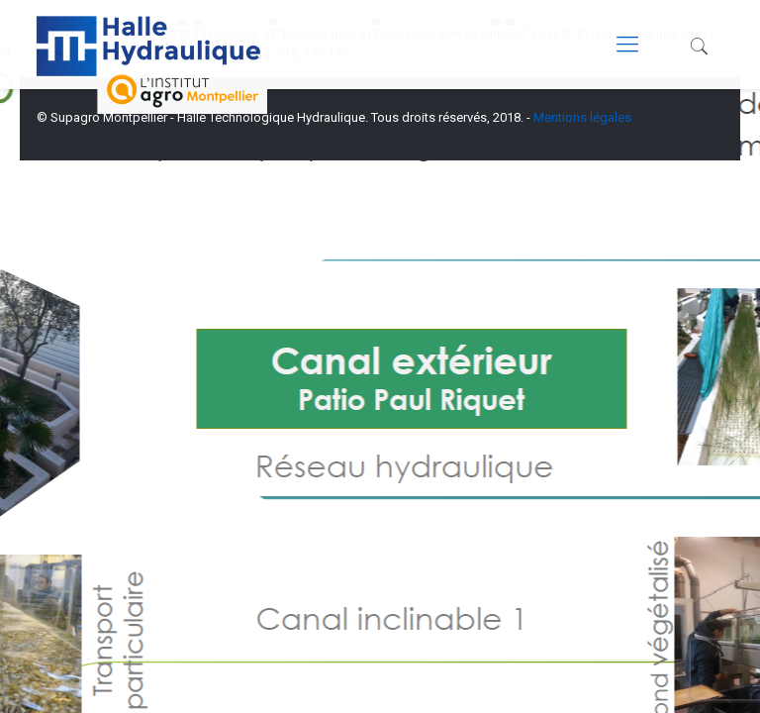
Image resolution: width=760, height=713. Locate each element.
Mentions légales (582, 117)
